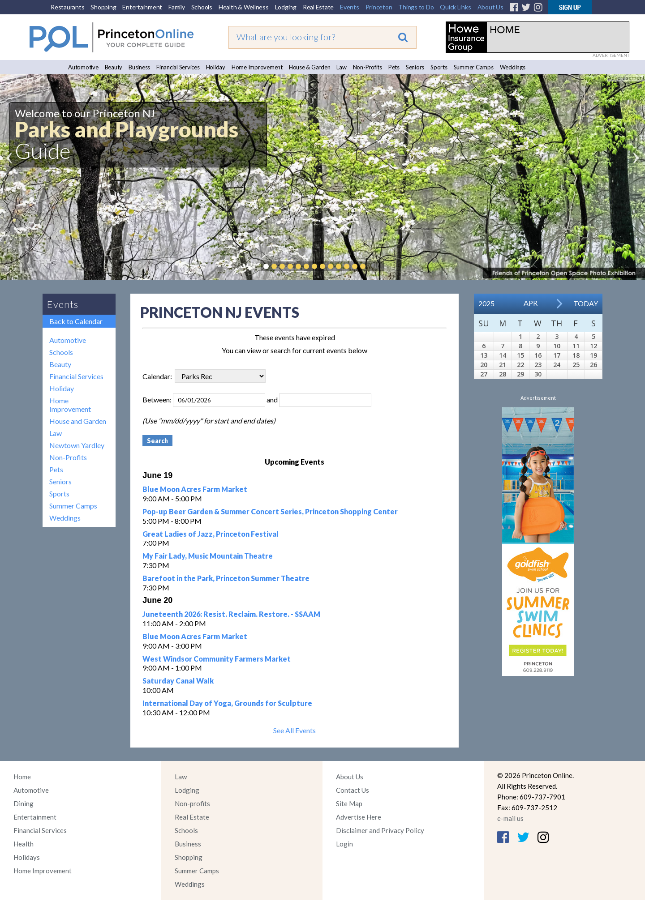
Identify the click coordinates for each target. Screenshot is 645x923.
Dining (23, 803)
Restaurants (67, 7)
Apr (531, 303)
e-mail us (510, 818)
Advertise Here (358, 817)
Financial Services (178, 67)
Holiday (215, 67)
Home (22, 777)
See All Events (294, 730)
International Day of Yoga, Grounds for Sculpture (227, 703)
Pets (394, 67)
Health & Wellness (244, 7)
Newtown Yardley (76, 445)
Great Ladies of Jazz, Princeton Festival (210, 534)
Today (585, 303)
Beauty (114, 67)
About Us (490, 7)
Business (139, 67)
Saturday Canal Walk (178, 680)
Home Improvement (257, 67)
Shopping (103, 7)
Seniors (415, 67)
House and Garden (77, 421)
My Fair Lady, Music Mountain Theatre (207, 555)
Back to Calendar (76, 321)
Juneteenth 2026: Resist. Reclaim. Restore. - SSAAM (231, 614)
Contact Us (352, 790)
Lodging (286, 7)
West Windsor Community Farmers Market (216, 658)
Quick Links (455, 7)
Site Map (349, 803)
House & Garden (310, 67)
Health (23, 844)
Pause (376, 266)
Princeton (379, 7)
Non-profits (192, 803)
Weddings (512, 67)
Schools (201, 7)
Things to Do (416, 7)
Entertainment (142, 7)
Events (349, 7)
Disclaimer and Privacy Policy (380, 830)
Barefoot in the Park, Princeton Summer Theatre (226, 578)
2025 (486, 303)
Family (176, 7)
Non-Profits (367, 67)
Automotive (83, 67)
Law (341, 67)
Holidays (26, 857)
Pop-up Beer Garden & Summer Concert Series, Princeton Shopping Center (270, 511)
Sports (438, 67)
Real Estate (318, 7)
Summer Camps (474, 67)
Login (344, 844)
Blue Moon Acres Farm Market (194, 489)
